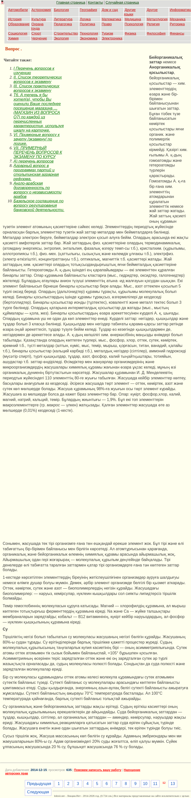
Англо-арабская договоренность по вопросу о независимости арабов (37, 190)
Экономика (88, 38)
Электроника (112, 38)
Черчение (39, 38)
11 (155, 784)
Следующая (38, 792)
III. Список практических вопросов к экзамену (36, 88)
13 (173, 784)
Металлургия (157, 19)
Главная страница (70, 2)
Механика (178, 19)
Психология (134, 24)
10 (145, 784)
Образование (18, 24)
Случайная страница (122, 2)
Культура (38, 19)
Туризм (107, 33)
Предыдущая (39, 784)
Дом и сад (110, 10)
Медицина (133, 19)
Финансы (177, 33)
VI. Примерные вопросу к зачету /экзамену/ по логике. (37, 139)
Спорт (36, 33)
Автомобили (18, 10)
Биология (61, 10)
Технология (89, 33)
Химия (13, 38)
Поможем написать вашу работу (97, 770)
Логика (85, 19)
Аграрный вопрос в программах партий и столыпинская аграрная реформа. (36, 172)
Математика (111, 19)
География (88, 10)
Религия (153, 24)
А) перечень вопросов (34, 161)
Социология (17, 33)
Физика (130, 33)
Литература (63, 19)
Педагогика (63, 24)
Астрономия (41, 10)
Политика (87, 24)
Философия (156, 33)
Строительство (66, 33)
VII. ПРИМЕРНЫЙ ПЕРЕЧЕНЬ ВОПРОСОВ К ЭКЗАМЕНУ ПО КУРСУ (38, 152)
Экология (61, 38)
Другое (152, 10)
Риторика (177, 24)
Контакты (95, 2)
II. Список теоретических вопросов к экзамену (38, 79)
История (14, 19)
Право (107, 24)
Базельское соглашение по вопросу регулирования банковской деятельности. (39, 205)
